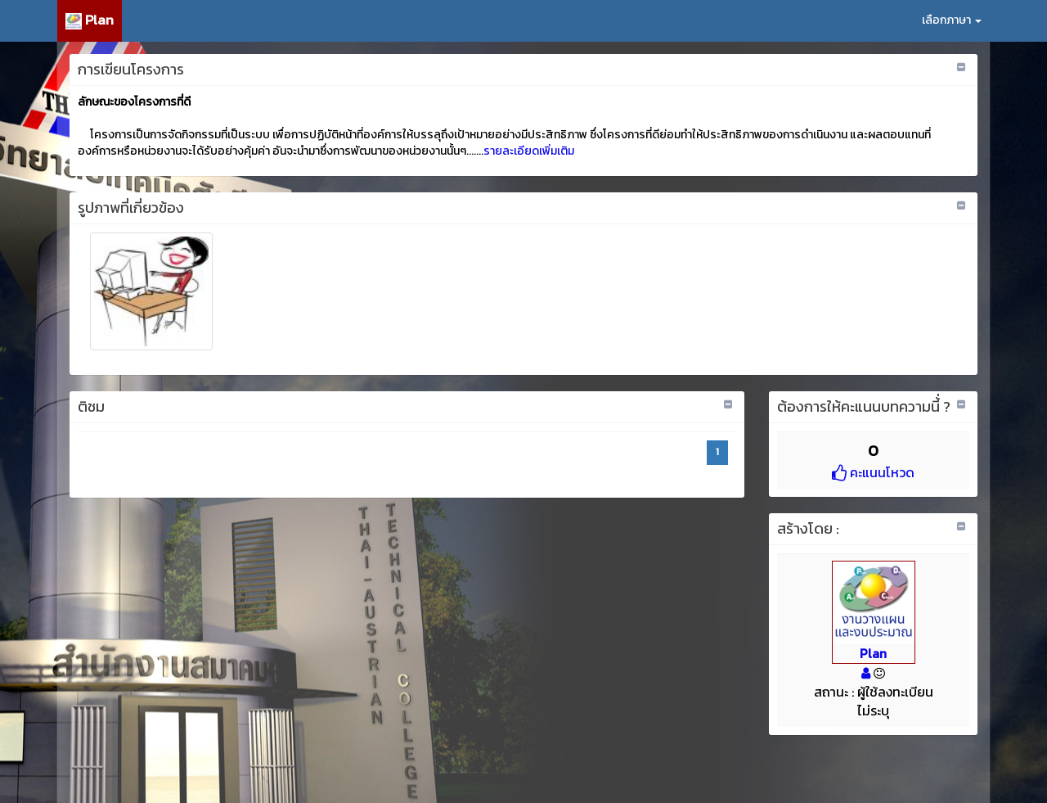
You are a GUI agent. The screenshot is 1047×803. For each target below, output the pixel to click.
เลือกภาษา (952, 20)
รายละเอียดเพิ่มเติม (528, 151)
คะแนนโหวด (873, 472)
